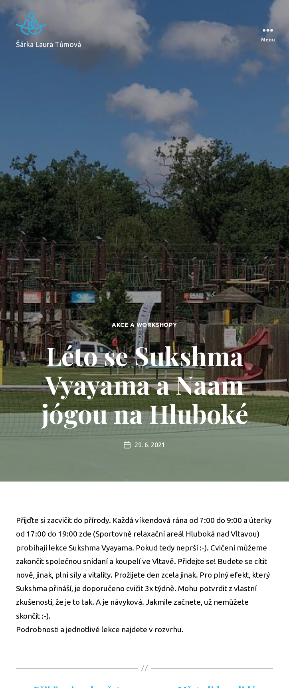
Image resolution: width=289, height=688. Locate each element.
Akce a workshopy (144, 324)
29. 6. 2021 (150, 444)
